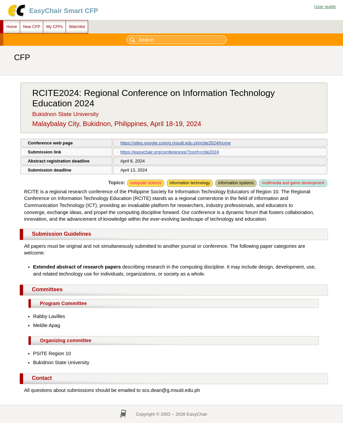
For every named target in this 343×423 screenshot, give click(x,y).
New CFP (31, 26)
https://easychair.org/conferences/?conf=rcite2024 (169, 151)
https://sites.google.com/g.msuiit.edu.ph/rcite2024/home (175, 142)
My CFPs (54, 26)
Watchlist (77, 26)
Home (11, 26)
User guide (325, 6)
